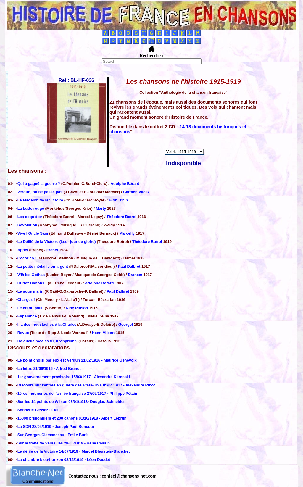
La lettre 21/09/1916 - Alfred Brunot (49, 368)
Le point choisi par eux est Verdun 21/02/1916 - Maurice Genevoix (77, 360)
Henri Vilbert (103, 332)
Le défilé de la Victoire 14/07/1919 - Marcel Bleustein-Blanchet (73, 451)
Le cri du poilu (31, 308)
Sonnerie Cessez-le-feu (38, 410)
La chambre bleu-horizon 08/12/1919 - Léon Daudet (63, 459)
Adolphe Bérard (125, 183)
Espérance (27, 316)
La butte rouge (31, 208)
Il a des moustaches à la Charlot (46, 324)
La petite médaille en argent (43, 266)
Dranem (135, 274)
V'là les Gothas (31, 274)
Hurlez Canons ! (32, 283)
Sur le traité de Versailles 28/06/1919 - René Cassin (63, 443)
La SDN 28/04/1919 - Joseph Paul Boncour (55, 426)
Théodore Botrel (121, 217)
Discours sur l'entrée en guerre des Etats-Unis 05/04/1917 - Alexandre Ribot (86, 385)
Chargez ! (26, 299)
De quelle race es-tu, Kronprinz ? (47, 341)
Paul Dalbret (129, 266)
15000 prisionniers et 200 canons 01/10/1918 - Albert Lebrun (72, 418)
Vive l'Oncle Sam (33, 233)
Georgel (125, 324)
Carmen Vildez (136, 192)
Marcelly (127, 233)
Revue (23, 332)
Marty (101, 208)
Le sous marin (30, 291)
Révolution (27, 225)
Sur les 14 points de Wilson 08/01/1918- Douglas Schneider (71, 401)
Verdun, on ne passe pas (40, 192)
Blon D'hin (118, 200)
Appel (23, 250)
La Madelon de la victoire (40, 200)
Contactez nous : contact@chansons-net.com (113, 476)
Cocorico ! (27, 258)
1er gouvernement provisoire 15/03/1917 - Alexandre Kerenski (73, 377)
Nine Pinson (77, 308)
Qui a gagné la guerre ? (39, 183)
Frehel (52, 250)
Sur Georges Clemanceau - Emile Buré (52, 435)
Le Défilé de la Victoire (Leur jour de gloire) (56, 241)
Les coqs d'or (30, 217)
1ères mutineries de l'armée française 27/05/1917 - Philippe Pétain (77, 393)
